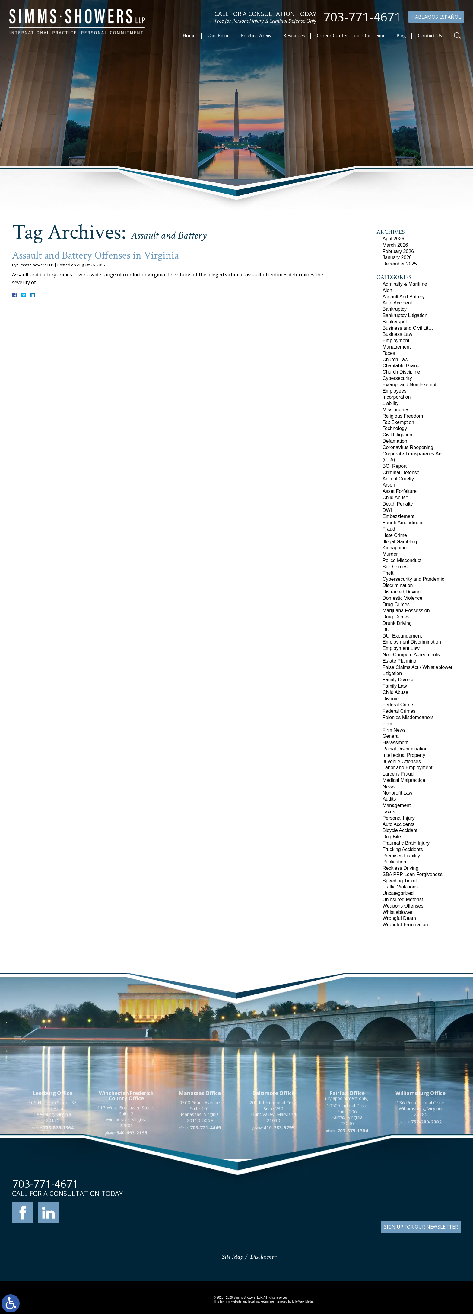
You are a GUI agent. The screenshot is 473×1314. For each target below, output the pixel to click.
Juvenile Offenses (402, 761)
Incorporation (397, 397)
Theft (388, 573)
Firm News (394, 730)
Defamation (395, 441)
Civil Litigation (397, 434)
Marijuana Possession (406, 610)
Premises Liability (401, 855)
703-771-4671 (362, 17)
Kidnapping (395, 547)
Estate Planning (399, 660)
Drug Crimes (396, 604)
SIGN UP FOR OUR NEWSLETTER (421, 1226)
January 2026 (397, 257)
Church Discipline (401, 371)
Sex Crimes (395, 566)
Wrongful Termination (405, 924)
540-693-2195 (131, 1199)
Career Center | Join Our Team (350, 35)
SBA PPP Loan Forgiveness (413, 874)
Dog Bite (392, 836)
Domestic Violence (402, 598)
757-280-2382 (426, 1187)
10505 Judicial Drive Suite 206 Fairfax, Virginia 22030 (347, 1180)
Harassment (395, 742)
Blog (401, 35)
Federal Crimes (399, 711)
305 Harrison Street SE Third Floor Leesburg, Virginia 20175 (52, 1177)
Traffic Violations (400, 886)
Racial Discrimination (405, 748)
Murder (390, 554)
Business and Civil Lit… (408, 328)
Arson (389, 484)
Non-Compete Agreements (411, 654)
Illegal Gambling (400, 541)
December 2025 (400, 263)
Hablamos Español (436, 17)
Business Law (397, 334)
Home (189, 35)
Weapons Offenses (403, 905)
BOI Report (395, 466)
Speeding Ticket (400, 880)
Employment (396, 340)
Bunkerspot (395, 321)
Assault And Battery (404, 296)
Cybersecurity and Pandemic (413, 579)
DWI (387, 510)
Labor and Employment (407, 767)
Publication (394, 861)
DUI (387, 629)
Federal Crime (398, 704)
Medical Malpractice (404, 780)
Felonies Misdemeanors (408, 717)
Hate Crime (395, 535)
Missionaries (396, 409)
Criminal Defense (401, 472)
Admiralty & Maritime (405, 284)
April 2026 (393, 238)
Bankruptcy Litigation (405, 315)
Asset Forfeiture (400, 491)
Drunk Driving (397, 623)
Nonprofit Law (397, 792)
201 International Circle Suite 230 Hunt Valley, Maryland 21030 (273, 1177)
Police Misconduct (402, 560)
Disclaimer (263, 1256)
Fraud (389, 529)
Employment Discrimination (412, 641)
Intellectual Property (404, 755)
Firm (387, 723)
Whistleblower (398, 912)
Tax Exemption (398, 422)
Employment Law (401, 648)
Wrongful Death (399, 918)
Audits (389, 799)
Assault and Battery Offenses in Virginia (95, 255)
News (389, 786)
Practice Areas (255, 35)
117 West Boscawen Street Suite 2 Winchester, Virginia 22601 (126, 1182)
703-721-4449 (205, 1193)
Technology (395, 428)
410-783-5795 (279, 1193)
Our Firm (218, 35)
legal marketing (258, 1301)
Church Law (395, 359)
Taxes (389, 353)
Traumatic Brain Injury (406, 843)
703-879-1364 (58, 1193)
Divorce (391, 698)
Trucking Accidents (403, 849)
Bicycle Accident (400, 830)
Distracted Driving (402, 591)
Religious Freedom (403, 416)
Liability (390, 403)
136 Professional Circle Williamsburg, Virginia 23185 (420, 1174)
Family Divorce (398, 679)
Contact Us (430, 35)
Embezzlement (398, 516)
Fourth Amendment (403, 522)
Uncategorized (398, 893)
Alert (387, 290)
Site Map (232, 1256)
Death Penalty (398, 503)
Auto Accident (397, 302)
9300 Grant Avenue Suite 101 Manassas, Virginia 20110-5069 (199, 1177)
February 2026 (398, 251)
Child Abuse (395, 497)
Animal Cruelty (398, 478)
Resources (294, 35)
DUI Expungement (402, 635)
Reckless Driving (400, 868)
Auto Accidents (398, 824)
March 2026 (395, 245)
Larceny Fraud (398, 773)
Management (397, 346)
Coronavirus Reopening (408, 447)
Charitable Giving (401, 365)
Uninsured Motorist (403, 899)
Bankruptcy (395, 309)
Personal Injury (399, 818)
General (391, 736)
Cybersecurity (397, 378)
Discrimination (398, 585)
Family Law (395, 686)
